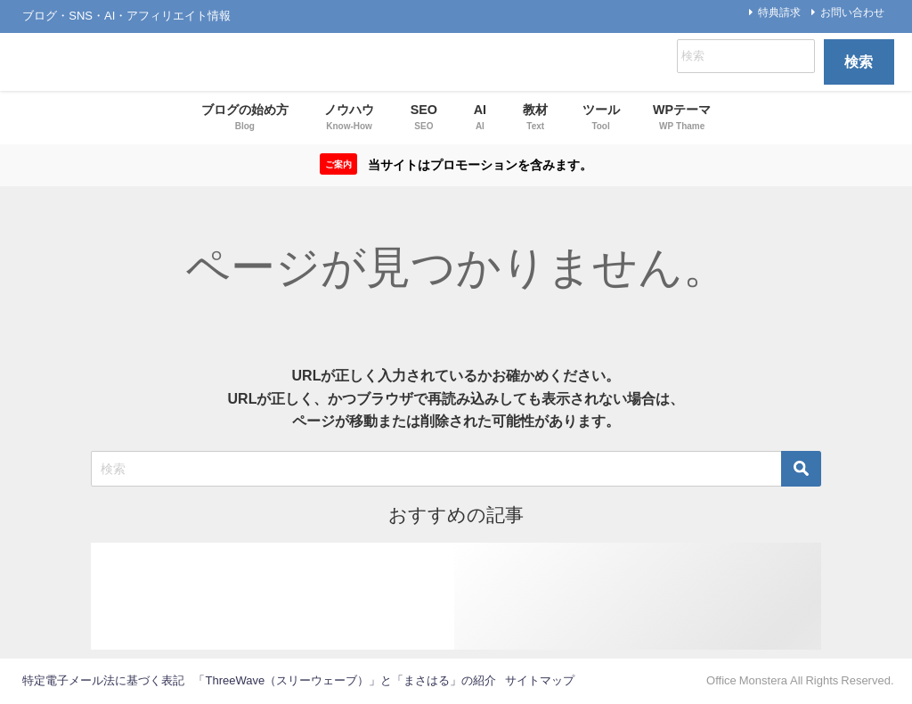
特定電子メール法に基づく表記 (103, 680)
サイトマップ (539, 680)
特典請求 (779, 12)
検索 (858, 61)
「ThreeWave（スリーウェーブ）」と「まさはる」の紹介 (344, 680)
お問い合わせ (852, 12)
